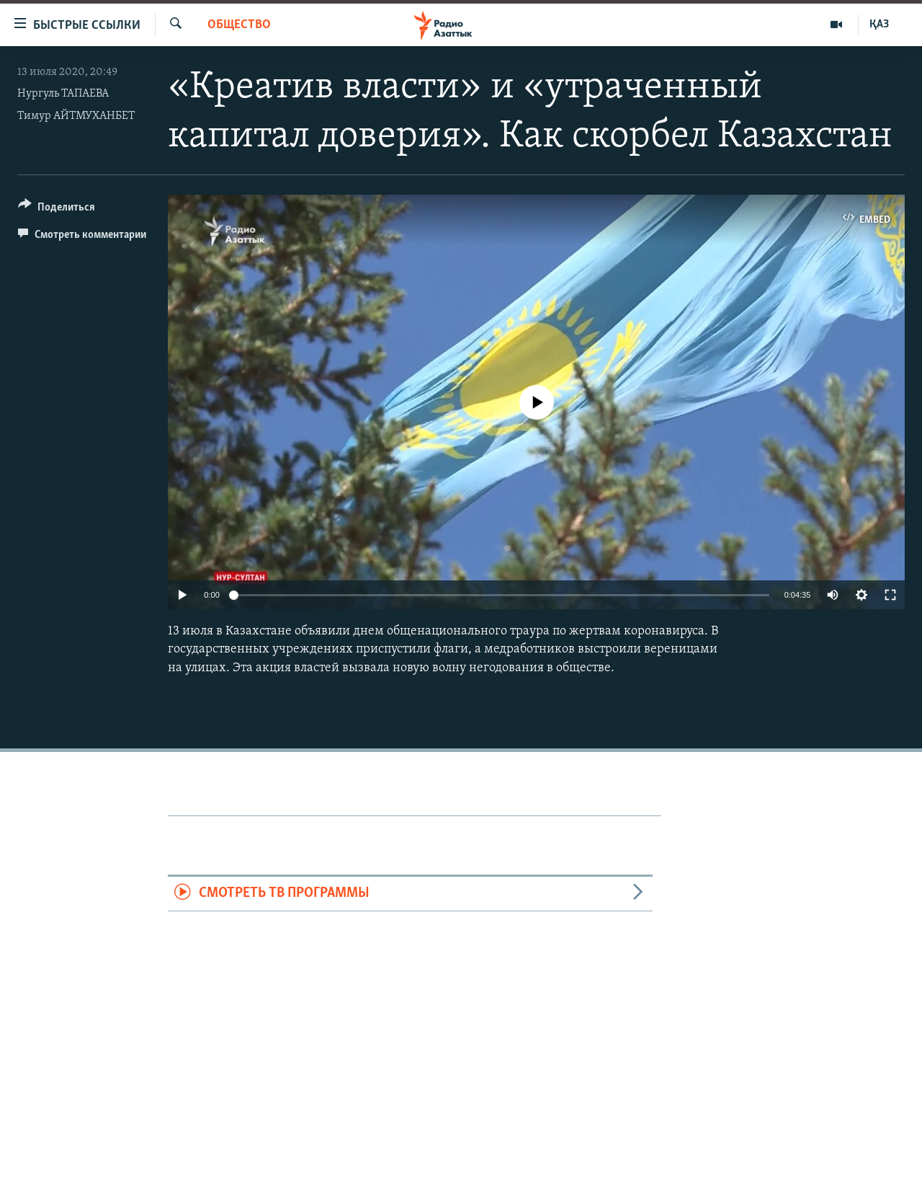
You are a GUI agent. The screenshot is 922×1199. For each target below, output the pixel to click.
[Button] (56, 209)
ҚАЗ (879, 24)
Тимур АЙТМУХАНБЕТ (76, 116)
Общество (239, 25)
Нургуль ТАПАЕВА (63, 93)
